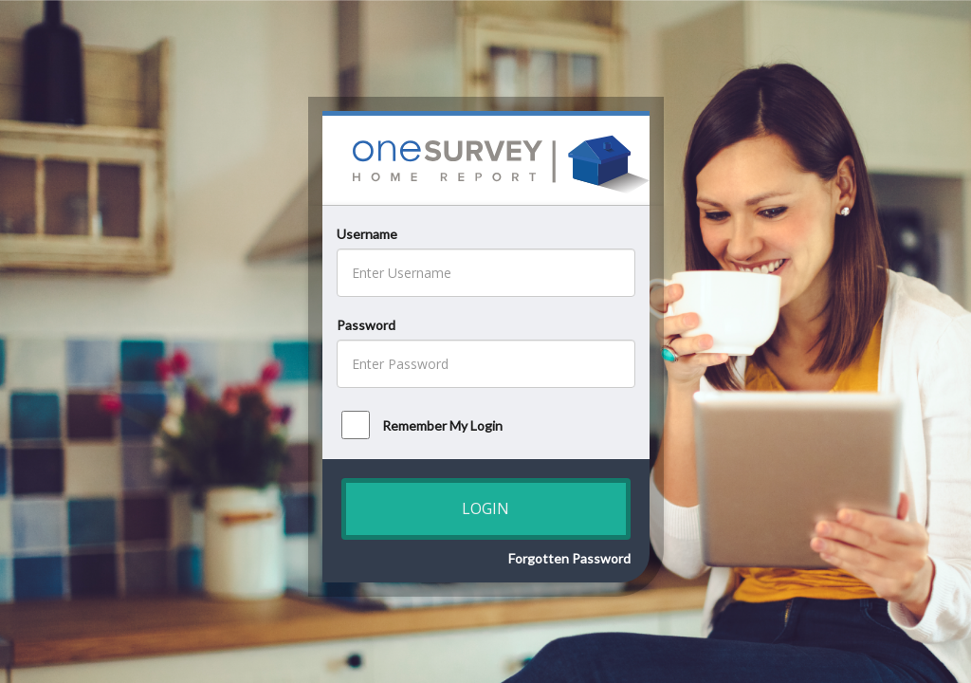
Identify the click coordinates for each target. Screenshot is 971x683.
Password (366, 325)
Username (367, 234)
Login (485, 508)
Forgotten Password (569, 558)
